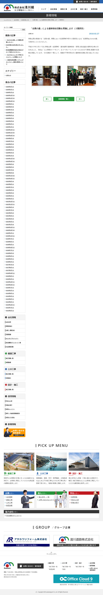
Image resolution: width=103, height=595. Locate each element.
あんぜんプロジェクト (12, 338)
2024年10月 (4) (10, 135)
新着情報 (10, 424)
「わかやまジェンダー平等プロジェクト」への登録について (14, 56)
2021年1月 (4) (10, 224)
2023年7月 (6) (10, 170)
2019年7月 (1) (10, 239)
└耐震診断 (51, 569)
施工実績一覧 (9, 358)
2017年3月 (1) (10, 270)
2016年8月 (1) (10, 276)
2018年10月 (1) (10, 247)
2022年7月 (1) (10, 187)
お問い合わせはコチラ (46, 500)
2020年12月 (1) (10, 227)
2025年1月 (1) (10, 127)
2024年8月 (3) (10, 138)
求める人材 (9, 401)
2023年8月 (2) (10, 167)
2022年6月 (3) (10, 190)
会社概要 (9, 497)
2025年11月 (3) (10, 98)
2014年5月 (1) (10, 296)
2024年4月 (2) (10, 150)
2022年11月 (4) (10, 175)
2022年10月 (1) (10, 178)
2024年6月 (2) (10, 144)
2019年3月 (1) (10, 244)
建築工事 (10, 353)
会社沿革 (8, 322)
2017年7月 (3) (10, 264)
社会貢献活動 (9, 346)
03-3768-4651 (13, 577)
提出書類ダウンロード (14, 515)
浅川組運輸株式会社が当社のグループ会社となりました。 (14, 51)
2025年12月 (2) (10, 95)
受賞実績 (8, 334)
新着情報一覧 (25, 20)
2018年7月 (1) (10, 250)
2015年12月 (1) (10, 282)
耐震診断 (8, 362)
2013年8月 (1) (10, 299)
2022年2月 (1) (10, 198)
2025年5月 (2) (10, 115)
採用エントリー (10, 409)
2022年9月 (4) (10, 181)
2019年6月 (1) (10, 241)
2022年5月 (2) (10, 193)
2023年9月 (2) (10, 164)
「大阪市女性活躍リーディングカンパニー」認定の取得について (14, 62)
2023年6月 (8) (10, 173)
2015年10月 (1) (10, 284)
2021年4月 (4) (10, 219)
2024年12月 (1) (10, 130)
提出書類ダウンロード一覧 (13, 342)
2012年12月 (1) (10, 305)
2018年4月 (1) (10, 256)
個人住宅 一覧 (44, 497)
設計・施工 (11, 385)
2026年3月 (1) (10, 89)
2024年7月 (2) (10, 141)
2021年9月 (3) (10, 207)
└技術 (63, 569)
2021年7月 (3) (10, 210)
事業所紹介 (9, 326)
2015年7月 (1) (10, 287)
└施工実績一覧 (52, 566)
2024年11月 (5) (10, 132)
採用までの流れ (10, 417)
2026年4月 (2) (10, 86)
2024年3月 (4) (10, 152)
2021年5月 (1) (10, 216)
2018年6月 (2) (10, 253)
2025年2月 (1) (10, 124)
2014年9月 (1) (10, 293)
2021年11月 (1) (10, 204)
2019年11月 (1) (10, 236)
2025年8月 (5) (10, 107)
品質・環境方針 (10, 330)
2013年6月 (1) (10, 302)
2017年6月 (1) (10, 267)
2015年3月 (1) (10, 290)
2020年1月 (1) (10, 233)
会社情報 (16, 20)
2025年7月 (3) (10, 109)
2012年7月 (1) (10, 307)
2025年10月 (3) (10, 101)
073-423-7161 (10, 575)
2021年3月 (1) (10, 221)
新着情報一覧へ (63, 99)
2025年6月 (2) (10, 112)
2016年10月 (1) (10, 273)
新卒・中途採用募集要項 (13, 413)
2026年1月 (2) (10, 92)
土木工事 (10, 369)
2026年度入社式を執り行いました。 (15, 46)
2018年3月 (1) (10, 259)
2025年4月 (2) (10, 118)
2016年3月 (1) (10, 279)
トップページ (7, 20)
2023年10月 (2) (10, 161)
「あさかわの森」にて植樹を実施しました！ (14, 41)
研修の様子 (9, 405)
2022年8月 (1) (10, 184)
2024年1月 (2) (10, 155)
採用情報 (10, 396)
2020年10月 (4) (10, 230)
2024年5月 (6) (10, 147)
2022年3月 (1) (10, 196)
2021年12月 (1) (10, 201)
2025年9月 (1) (10, 104)
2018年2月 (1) (10, 262)
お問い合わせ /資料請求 (94, 569)
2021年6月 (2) (10, 213)
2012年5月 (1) (10, 310)
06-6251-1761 (25, 575)
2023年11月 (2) (10, 158)
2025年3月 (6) (10, 121)
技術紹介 (8, 378)
